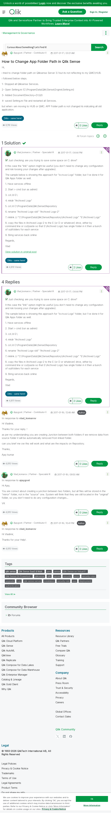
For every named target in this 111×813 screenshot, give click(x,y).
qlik (49, 576)
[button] (107, 53)
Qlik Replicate (9, 660)
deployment (85, 581)
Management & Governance (19, 32)
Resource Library (65, 636)
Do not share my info (14, 792)
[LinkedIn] (64, 736)
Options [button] (105, 33)
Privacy (60, 697)
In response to (19, 418)
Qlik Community (65, 729)
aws (74, 581)
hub (19, 581)
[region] (55, 803)
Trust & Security (64, 687)
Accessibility (62, 692)
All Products (8, 636)
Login (42, 3)
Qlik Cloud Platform (12, 640)
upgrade (10, 581)
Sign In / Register (99, 12)
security (67, 576)
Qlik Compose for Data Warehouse (21, 669)
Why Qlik (6, 689)
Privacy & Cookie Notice (15, 768)
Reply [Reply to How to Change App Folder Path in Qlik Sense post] (99, 125)
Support (60, 665)
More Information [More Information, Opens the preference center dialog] (91, 805)
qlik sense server (32, 581)
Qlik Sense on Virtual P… (75, 571)
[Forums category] (6, 615)
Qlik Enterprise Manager (14, 674)
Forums (16, 615)
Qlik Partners (62, 640)
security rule (63, 581)
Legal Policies (9, 763)
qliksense (39, 576)
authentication (12, 586)
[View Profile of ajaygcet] (18, 52)
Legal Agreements (11, 782)
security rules (88, 576)
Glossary (60, 655)
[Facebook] (70, 736)
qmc (49, 571)
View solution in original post (21, 251)
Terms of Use (9, 778)
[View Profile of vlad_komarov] (24, 152)
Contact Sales (63, 716)
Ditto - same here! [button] (13, 118)
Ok (92, 799)
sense (57, 571)
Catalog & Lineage (12, 679)
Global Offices (63, 711)
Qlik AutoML (8, 650)
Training (60, 660)
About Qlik (61, 678)
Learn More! (62, 23)
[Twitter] (58, 736)
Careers (60, 702)
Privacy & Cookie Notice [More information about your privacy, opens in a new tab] (54, 809)
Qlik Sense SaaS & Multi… (31, 571)
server (57, 576)
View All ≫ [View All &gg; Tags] (10, 594)
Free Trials (61, 645)
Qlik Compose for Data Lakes (18, 665)
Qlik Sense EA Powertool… (19, 576)
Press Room (62, 683)
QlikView (6, 655)
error (76, 576)
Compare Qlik (63, 650)
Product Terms (9, 787)
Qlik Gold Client (10, 684)
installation (49, 581)
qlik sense (11, 571)
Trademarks (8, 773)
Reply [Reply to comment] (93, 267)
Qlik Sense (7, 645)
